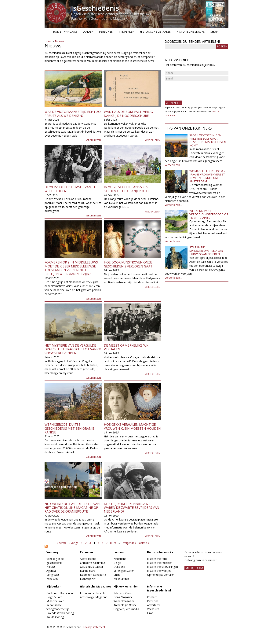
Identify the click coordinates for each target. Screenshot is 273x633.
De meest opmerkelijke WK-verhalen (126, 347)
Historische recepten (159, 563)
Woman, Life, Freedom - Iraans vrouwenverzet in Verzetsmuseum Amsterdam (207, 176)
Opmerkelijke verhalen (160, 574)
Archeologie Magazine (93, 597)
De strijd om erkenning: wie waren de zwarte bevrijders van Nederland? (131, 508)
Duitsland (119, 567)
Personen (106, 31)
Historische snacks (191, 31)
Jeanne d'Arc (87, 570)
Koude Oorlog (55, 617)
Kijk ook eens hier (126, 586)
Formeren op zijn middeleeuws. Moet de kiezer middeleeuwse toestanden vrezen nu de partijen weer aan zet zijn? (72, 268)
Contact (152, 597)
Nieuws (59, 41)
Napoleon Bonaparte (93, 574)
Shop (214, 31)
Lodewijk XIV (88, 578)
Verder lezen (93, 140)
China (117, 574)
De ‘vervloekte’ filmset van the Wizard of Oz (71, 189)
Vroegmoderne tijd (57, 609)
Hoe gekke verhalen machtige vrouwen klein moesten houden (132, 426)
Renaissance (54, 605)
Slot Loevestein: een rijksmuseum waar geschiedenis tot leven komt (207, 140)
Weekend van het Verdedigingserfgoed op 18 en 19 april (208, 214)
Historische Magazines (95, 586)
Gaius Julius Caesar (91, 567)
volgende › (129, 543)
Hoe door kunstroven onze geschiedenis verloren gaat (128, 264)
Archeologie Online (125, 605)
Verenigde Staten (124, 570)
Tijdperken (126, 31)
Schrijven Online (123, 593)
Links (150, 613)
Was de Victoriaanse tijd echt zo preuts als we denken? (73, 113)
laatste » (144, 543)
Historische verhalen (155, 31)
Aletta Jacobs (88, 559)
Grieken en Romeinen (59, 593)
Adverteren (154, 605)
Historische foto (157, 559)
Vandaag (70, 31)
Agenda (51, 570)
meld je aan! (194, 568)
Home (57, 31)
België (117, 563)
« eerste (62, 543)
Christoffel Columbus (93, 563)
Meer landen (121, 578)
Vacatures (153, 609)
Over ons (152, 601)
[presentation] (193, 89)
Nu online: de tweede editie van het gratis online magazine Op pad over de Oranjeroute (72, 508)
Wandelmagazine (124, 601)
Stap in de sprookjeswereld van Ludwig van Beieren (206, 250)
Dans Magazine (123, 597)
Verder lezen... (173, 165)
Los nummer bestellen (93, 593)
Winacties (52, 578)
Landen (87, 31)
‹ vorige (73, 543)
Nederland (120, 559)
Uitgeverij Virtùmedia (126, 609)
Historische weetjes (159, 570)
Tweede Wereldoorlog (60, 613)
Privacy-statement (94, 627)
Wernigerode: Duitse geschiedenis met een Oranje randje (69, 428)
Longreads (53, 574)
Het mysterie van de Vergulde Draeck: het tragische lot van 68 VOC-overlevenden (73, 349)
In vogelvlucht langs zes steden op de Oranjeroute (127, 189)
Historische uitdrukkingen (162, 567)
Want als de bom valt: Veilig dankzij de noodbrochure (128, 113)
